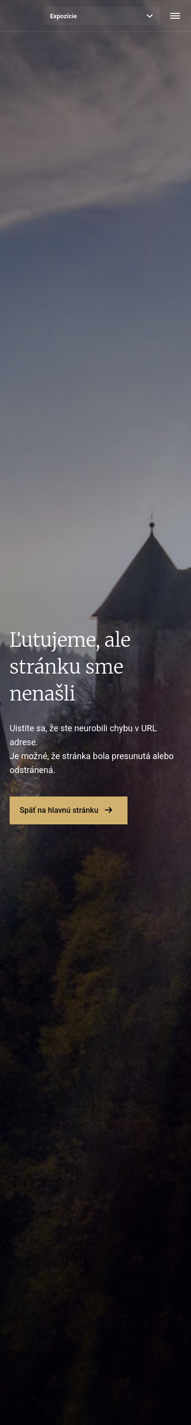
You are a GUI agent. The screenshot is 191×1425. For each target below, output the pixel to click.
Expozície (63, 16)
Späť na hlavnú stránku (59, 810)
